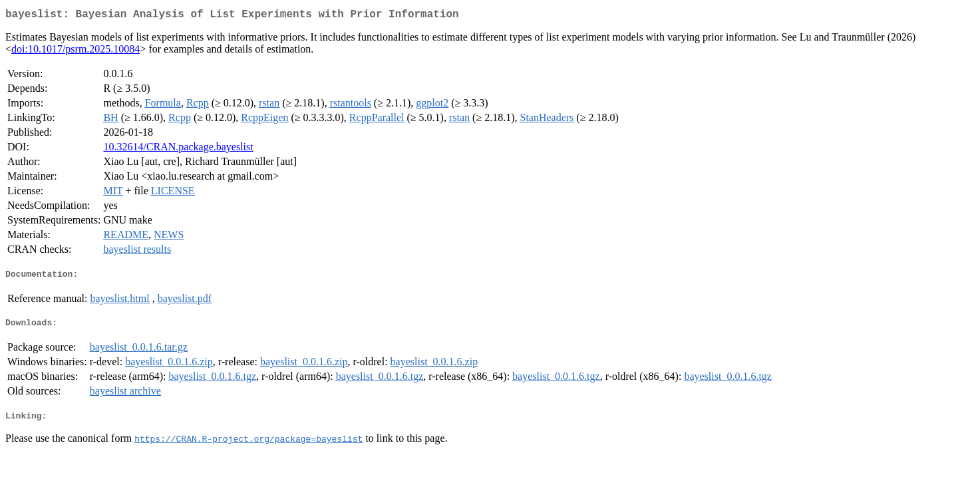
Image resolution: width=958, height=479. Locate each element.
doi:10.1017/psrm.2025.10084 (75, 51)
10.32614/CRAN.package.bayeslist (178, 149)
